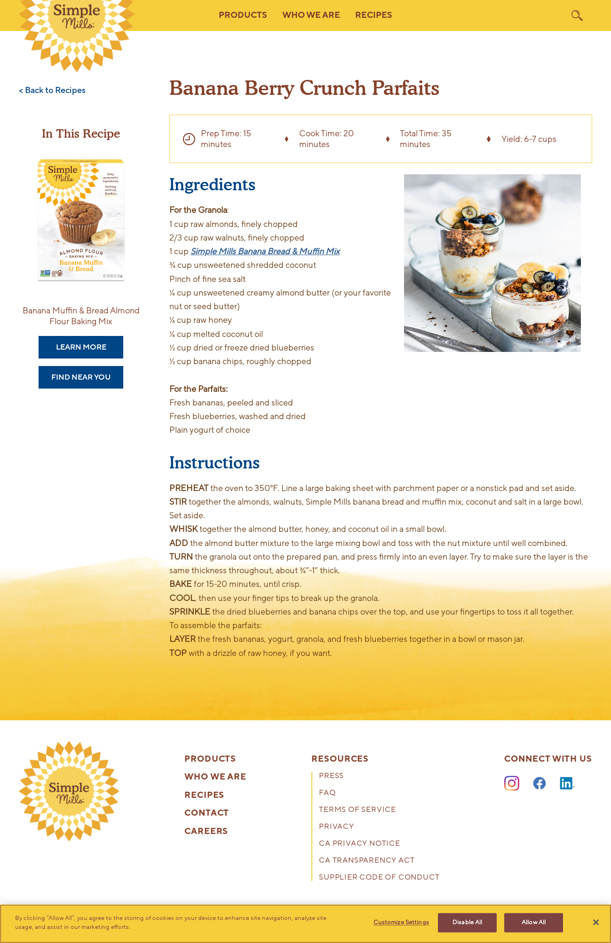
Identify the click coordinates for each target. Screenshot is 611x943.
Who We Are (215, 777)
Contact (206, 813)
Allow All (534, 923)
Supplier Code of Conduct (379, 877)
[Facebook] (539, 783)
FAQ (327, 793)
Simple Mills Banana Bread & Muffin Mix (265, 251)
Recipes (373, 15)
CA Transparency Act (366, 861)
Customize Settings (401, 923)
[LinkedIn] (567, 783)
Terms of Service (357, 810)
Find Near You (81, 377)
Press (331, 776)
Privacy (336, 827)
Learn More (81, 347)
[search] (577, 15)
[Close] (596, 922)
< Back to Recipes (52, 91)
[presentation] (69, 791)
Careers (206, 831)
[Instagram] (512, 783)
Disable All (467, 923)
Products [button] (243, 15)
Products (210, 759)
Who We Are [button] (311, 15)
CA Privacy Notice (359, 844)
